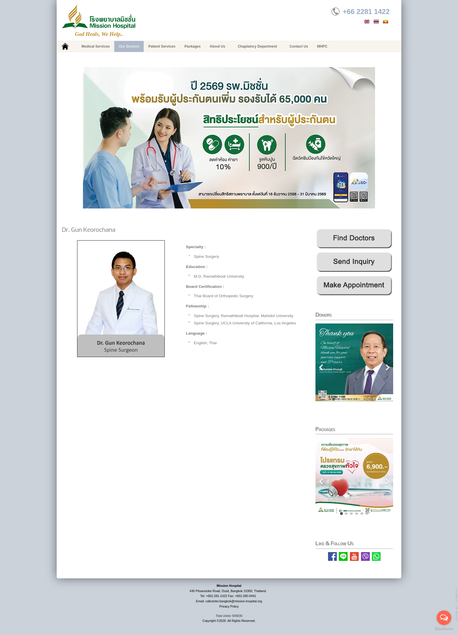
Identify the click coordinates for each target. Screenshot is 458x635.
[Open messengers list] (444, 617)
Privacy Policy (229, 606)
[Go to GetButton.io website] (444, 629)
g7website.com (457, 604)
